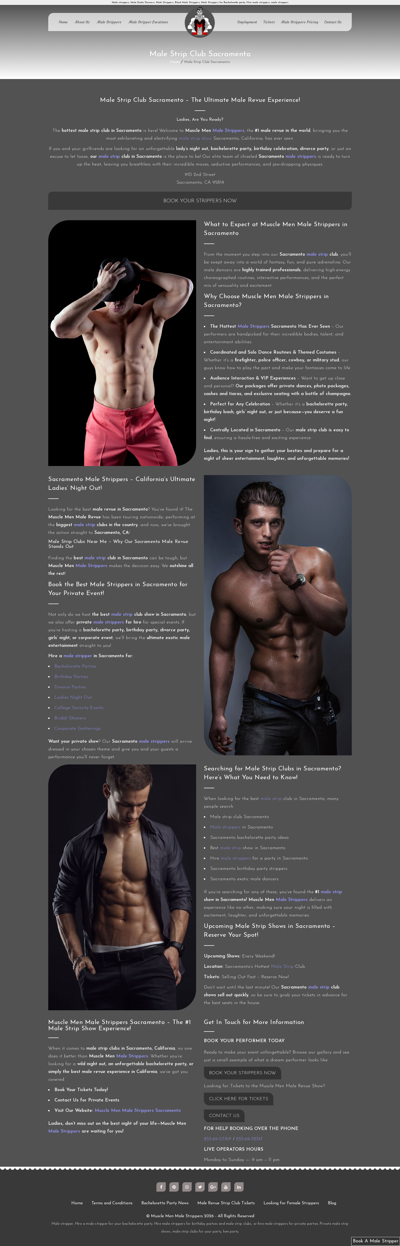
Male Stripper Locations (148, 22)
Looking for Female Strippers (291, 1203)
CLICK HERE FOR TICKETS (238, 1099)
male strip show (195, 138)
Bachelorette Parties (75, 666)
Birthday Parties (71, 676)
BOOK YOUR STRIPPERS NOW (242, 1073)
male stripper (78, 656)
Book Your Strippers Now (200, 201)
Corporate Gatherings (77, 728)
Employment (247, 22)
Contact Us (333, 22)
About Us (82, 22)
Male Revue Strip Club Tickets (226, 1203)
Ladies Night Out (73, 697)
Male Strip (282, 966)
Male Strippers (109, 22)
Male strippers (225, 827)
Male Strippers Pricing (299, 22)
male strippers (301, 156)
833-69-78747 (249, 1139)
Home (63, 22)
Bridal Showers (70, 718)
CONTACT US (224, 1115)
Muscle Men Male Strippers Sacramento (138, 1110)
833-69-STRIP (217, 1139)
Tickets (269, 22)
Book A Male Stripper (375, 1241)
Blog (332, 1203)
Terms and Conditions (112, 1203)
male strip (109, 156)
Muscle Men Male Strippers (177, 1216)
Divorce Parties (70, 687)
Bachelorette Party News (165, 1203)
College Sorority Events (79, 707)
